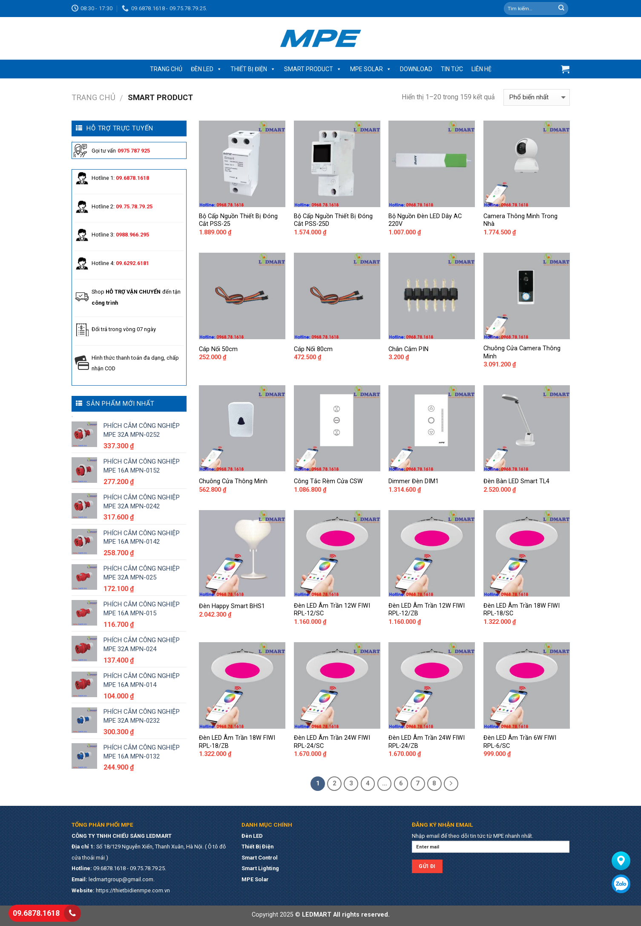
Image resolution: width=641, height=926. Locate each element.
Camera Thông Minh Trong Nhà (520, 220)
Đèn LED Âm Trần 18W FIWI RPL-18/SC (521, 609)
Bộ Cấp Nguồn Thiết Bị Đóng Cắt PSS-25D (333, 220)
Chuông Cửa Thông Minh (233, 481)
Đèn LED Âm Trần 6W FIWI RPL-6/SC (519, 742)
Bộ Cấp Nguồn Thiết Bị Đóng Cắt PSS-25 (238, 220)
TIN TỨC (452, 69)
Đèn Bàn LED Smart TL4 (516, 481)
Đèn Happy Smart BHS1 (232, 606)
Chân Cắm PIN (408, 349)
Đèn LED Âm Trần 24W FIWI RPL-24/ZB (426, 742)
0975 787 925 (134, 150)
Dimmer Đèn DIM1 (413, 481)
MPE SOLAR (370, 69)
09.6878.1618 (36, 913)
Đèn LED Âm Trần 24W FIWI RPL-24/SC (332, 742)
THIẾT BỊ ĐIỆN (253, 69)
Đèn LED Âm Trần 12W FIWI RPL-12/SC (332, 609)
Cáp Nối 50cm (218, 349)
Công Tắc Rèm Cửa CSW (328, 481)
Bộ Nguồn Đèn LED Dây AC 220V (425, 220)
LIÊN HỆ (481, 69)
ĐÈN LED (206, 69)
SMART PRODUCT (313, 69)
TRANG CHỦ (166, 69)
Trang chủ (93, 97)
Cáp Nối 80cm (313, 349)
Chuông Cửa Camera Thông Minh (522, 352)
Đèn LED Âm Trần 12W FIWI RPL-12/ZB (426, 609)
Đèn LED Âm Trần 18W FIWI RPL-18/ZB (237, 742)
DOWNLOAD (416, 69)
